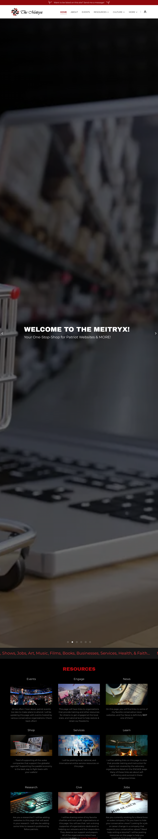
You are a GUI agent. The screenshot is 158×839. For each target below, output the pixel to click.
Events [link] (86, 12)
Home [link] (63, 12)
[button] (101, 12)
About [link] (74, 12)
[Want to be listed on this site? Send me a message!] (79, 2)
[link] (27, 11)
